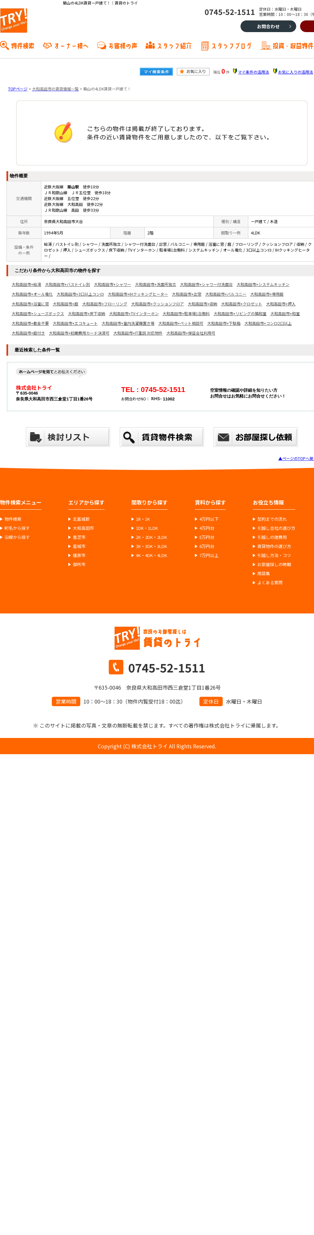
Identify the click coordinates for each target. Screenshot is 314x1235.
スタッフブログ (231, 45)
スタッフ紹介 (174, 45)
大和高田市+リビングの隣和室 (240, 313)
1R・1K (143, 519)
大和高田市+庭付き (28, 333)
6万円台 (206, 546)
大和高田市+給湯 (26, 284)
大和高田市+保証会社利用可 (190, 333)
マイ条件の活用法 (253, 72)
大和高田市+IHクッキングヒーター (138, 294)
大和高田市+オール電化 (32, 294)
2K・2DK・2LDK (151, 537)
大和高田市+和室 (285, 313)
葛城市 (79, 546)
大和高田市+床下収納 (86, 313)
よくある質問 (270, 583)
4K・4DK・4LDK (151, 555)
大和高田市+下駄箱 (224, 323)
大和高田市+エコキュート (75, 323)
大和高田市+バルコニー (225, 294)
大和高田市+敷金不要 (30, 323)
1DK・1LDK (147, 528)
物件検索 (22, 45)
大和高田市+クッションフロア (157, 303)
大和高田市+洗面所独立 (155, 284)
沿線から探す (17, 537)
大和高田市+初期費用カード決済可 (79, 333)
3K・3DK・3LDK (151, 546)
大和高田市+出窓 (186, 294)
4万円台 (206, 528)
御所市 (79, 564)
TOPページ (18, 88)
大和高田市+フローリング (104, 303)
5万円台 (206, 537)
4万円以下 (209, 519)
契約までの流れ (272, 519)
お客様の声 (122, 45)
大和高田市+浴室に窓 (30, 303)
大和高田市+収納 (202, 303)
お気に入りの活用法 (295, 72)
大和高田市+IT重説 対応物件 (138, 333)
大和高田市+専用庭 (267, 294)
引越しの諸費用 (272, 537)
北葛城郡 (81, 519)
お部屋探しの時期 (274, 564)
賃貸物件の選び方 (274, 546)
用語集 (263, 573)
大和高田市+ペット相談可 (180, 323)
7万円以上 (209, 555)
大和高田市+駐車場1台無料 (186, 313)
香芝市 (79, 537)
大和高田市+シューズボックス (38, 313)
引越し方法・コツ (274, 555)
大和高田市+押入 (281, 303)
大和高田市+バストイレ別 (67, 284)
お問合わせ (268, 26)
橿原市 (79, 555)
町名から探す (17, 528)
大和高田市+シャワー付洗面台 (206, 284)
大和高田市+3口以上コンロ (80, 294)
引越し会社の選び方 (276, 528)
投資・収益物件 (293, 45)
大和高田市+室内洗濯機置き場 (128, 323)
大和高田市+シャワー (112, 284)
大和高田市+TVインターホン (134, 313)
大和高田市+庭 (65, 303)
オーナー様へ (71, 45)
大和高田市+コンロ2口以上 (268, 323)
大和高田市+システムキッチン (263, 284)
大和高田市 (83, 528)
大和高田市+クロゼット (241, 303)
